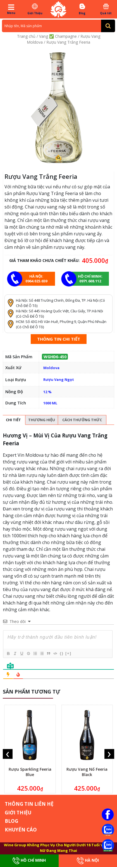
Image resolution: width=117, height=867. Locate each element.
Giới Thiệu (35, 9)
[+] (68, 653)
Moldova (51, 367)
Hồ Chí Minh (29, 860)
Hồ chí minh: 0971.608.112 (90, 278)
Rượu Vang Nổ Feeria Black (87, 772)
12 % (47, 391)
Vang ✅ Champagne (58, 36)
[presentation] (8, 754)
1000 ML (50, 403)
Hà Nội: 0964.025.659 (36, 278)
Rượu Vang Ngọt (58, 379)
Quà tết (105, 9)
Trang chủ (26, 36)
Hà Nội (88, 860)
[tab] (13, 420)
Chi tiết (13, 419)
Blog (82, 9)
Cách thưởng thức (82, 419)
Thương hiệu (41, 419)
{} (62, 653)
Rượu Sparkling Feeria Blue (30, 772)
